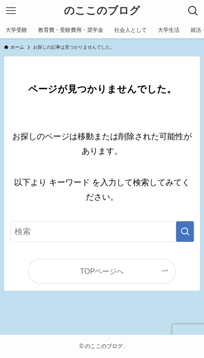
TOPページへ (102, 271)
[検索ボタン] (193, 11)
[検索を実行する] (185, 231)
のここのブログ (102, 11)
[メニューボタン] (11, 11)
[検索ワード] (102, 231)
